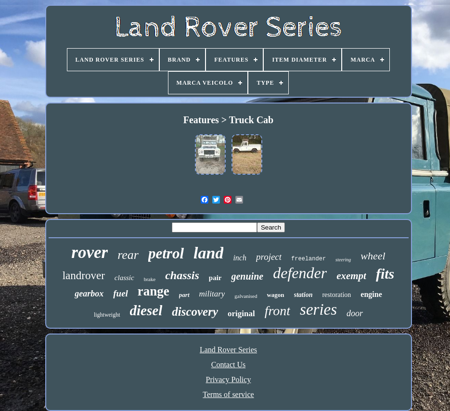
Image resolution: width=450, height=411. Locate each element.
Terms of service (228, 394)
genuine (247, 276)
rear (128, 255)
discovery (195, 311)
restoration (336, 294)
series (318, 309)
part (184, 294)
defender (300, 273)
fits (385, 274)
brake (149, 279)
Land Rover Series (228, 350)
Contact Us (228, 364)
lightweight (107, 314)
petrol (166, 253)
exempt (351, 276)
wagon (275, 294)
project (269, 257)
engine (371, 294)
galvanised (245, 296)
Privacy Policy (228, 379)
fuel (120, 293)
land (208, 253)
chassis (182, 275)
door (355, 313)
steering (343, 259)
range (153, 291)
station (303, 294)
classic (124, 278)
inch (239, 258)
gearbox (89, 293)
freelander (308, 259)
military (212, 293)
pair (215, 278)
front (277, 310)
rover (89, 252)
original (241, 313)
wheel (372, 256)
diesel (146, 310)
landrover (84, 276)
